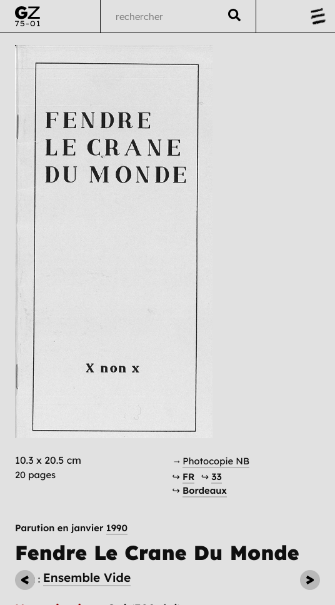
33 (216, 476)
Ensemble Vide (87, 577)
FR (188, 476)
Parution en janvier (71, 528)
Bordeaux (204, 490)
